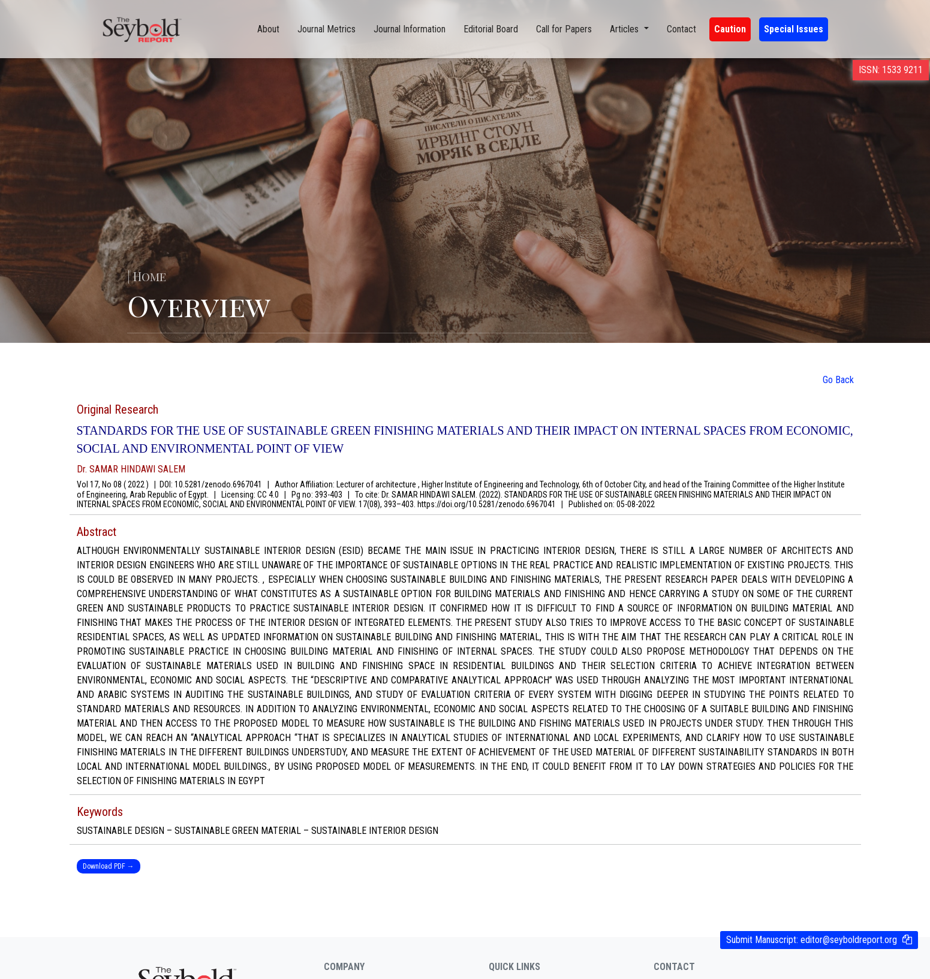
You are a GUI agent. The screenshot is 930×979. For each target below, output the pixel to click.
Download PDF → (108, 866)
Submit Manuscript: (811, 939)
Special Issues (793, 29)
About (268, 29)
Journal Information (410, 29)
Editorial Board (491, 29)
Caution (730, 29)
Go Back (838, 379)
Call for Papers (564, 29)
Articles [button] (625, 29)
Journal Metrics (326, 29)
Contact (681, 29)
